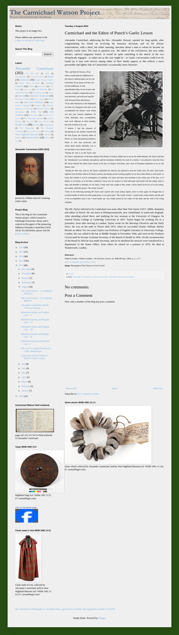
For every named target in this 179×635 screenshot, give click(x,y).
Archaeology (20, 76)
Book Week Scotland (29, 83)
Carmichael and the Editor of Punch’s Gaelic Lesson (34, 357)
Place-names (33, 115)
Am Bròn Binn (32, 73)
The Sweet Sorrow (34, 131)
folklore (18, 137)
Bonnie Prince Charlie (44, 80)
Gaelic (95, 277)
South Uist (21, 124)
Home (114, 388)
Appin (47, 73)
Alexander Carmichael (82, 277)
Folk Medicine (41, 89)
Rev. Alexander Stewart (114, 277)
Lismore (38, 105)
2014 (21, 247)
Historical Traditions (39, 95)
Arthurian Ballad (37, 77)
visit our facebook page (26, 507)
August (25, 287)
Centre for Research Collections (30, 40)
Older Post (158, 388)
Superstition (48, 125)
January (25, 390)
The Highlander (27, 128)
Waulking (47, 131)
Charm (31, 86)
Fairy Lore (27, 89)
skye (17, 141)
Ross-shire (30, 121)
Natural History (43, 108)
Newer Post (71, 388)
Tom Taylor (130, 277)
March (25, 381)
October (26, 278)
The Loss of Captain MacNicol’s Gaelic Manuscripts (36, 349)
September (27, 282)
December (26, 269)
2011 (21, 260)
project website (22, 233)
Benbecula (25, 79)
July (24, 364)
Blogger (101, 618)
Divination (42, 86)
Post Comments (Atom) (88, 394)
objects (47, 137)
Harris (21, 95)
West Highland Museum (26, 134)
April (24, 377)
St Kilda (36, 125)
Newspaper (20, 112)
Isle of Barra (39, 99)
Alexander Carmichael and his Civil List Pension (35, 306)
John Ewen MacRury (34, 102)
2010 (21, 265)
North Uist (36, 111)
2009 (21, 396)
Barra (50, 76)
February (26, 386)
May (24, 372)
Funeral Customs (39, 93)
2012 (21, 256)
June (24, 368)
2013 (21, 251)
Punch (101, 277)
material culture (32, 137)
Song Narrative (44, 121)
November (27, 273)
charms (47, 134)
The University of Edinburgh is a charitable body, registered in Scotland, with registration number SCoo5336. (65, 609)
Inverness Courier (22, 99)
